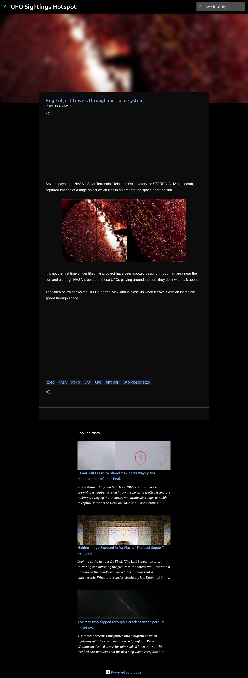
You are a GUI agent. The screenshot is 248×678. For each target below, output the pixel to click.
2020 (50, 382)
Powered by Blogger (124, 672)
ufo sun (112, 382)
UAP (87, 382)
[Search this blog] (224, 6)
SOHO (75, 382)
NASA (63, 382)
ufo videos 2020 (137, 382)
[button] (48, 114)
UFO (98, 382)
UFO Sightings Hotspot (44, 6)
